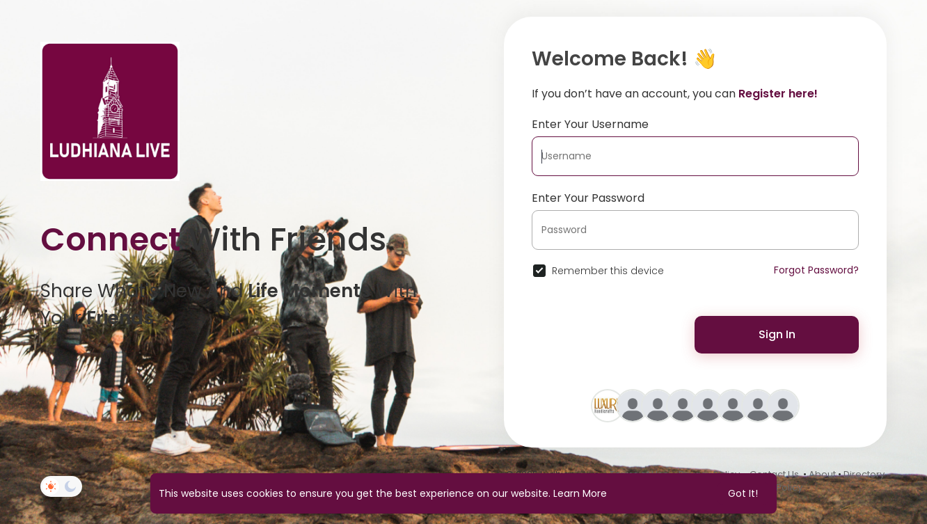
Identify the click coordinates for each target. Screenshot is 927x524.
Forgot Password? (816, 270)
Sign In (777, 334)
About (822, 474)
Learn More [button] (580, 493)
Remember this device (608, 271)
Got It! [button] (743, 493)
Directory (864, 474)
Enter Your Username (590, 124)
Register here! (778, 94)
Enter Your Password (588, 198)
